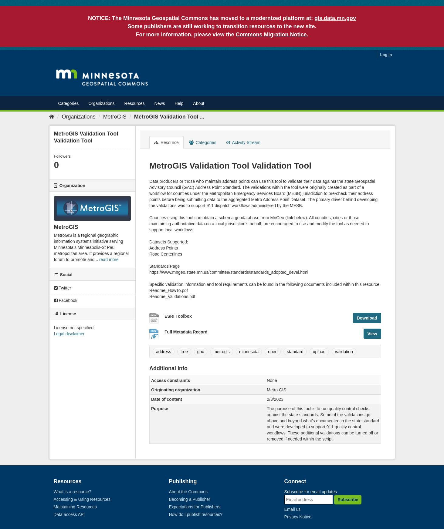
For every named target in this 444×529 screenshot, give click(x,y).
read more (109, 259)
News (159, 103)
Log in (386, 54)
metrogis (221, 351)
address (163, 351)
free (184, 351)
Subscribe (348, 499)
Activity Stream (243, 142)
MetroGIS (115, 117)
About (198, 103)
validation (344, 351)
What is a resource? (73, 491)
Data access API (69, 514)
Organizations (101, 103)
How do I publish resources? (196, 514)
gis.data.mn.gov (335, 18)
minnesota (249, 351)
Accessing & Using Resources (82, 499)
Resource (166, 142)
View (372, 333)
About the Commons (188, 491)
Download (367, 318)
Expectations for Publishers (195, 506)
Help (179, 103)
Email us (292, 509)
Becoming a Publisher (189, 499)
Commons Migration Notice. (272, 35)
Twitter (62, 288)
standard (295, 351)
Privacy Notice (297, 516)
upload (319, 351)
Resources (134, 103)
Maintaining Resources (75, 506)
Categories (68, 103)
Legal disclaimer (69, 333)
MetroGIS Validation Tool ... (169, 117)
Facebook (65, 300)
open (272, 351)
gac (200, 351)
